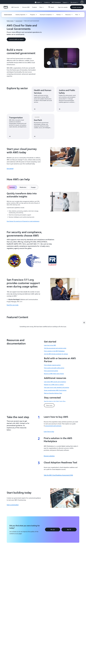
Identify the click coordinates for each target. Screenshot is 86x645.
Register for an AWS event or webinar (54, 384)
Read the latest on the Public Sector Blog (54, 401)
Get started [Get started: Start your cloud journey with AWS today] (10, 168)
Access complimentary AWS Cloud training (55, 390)
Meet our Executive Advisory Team (53, 393)
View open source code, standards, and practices (56, 387)
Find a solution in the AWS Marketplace (54, 351)
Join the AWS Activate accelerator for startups (56, 354)
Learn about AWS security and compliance (55, 381)
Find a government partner (51, 370)
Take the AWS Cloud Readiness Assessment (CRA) (58, 475)
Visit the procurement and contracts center (55, 348)
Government (19, 21)
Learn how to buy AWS (50, 345)
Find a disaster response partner (52, 365)
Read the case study (12, 305)
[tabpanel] (43, 207)
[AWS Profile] (82, 2)
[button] (26, 7)
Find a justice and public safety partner (54, 368)
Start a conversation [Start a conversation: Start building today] (13, 505)
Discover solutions (49, 456)
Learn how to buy (49, 431)
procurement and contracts (53, 426)
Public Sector (10, 21)
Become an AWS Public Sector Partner (54, 373)
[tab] (12, 187)
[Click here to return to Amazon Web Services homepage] (5, 8)
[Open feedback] (84, 322)
